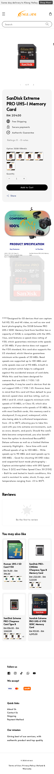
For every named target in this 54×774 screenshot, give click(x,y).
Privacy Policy (28, 765)
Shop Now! (45, 2)
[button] (3, 14)
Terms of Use (15, 765)
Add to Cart (27, 187)
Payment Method (15, 719)
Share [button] (11, 195)
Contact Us (12, 712)
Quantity (10, 173)
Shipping (11, 716)
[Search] (47, 24)
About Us (11, 709)
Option (16, 148)
